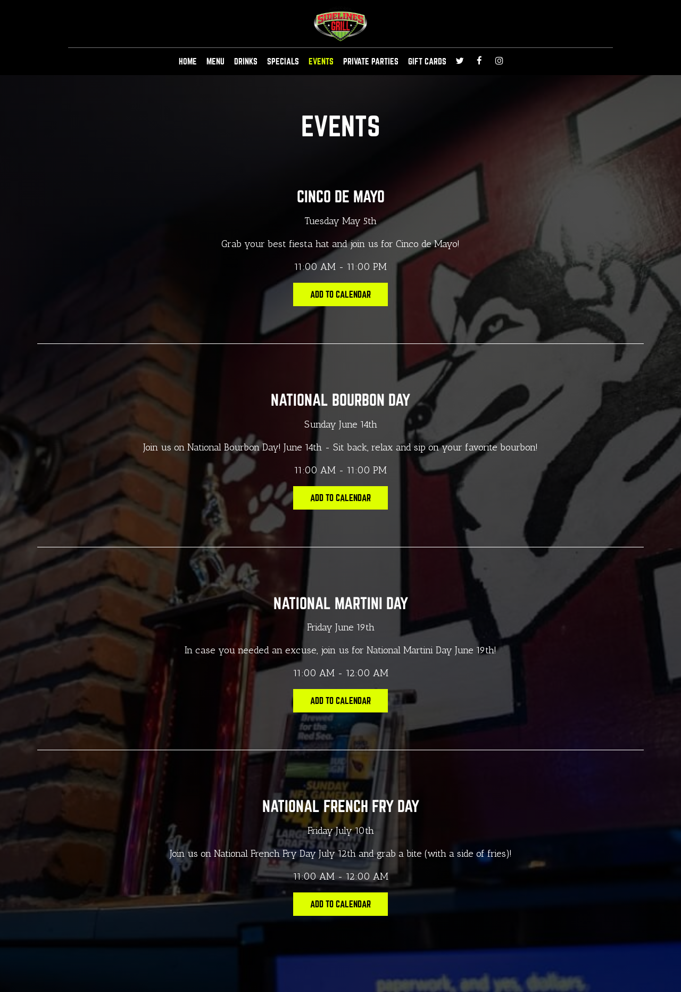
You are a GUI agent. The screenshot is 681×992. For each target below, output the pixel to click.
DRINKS (246, 61)
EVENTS (321, 61)
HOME (188, 61)
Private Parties (370, 61)
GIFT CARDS (427, 61)
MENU (215, 61)
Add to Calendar (340, 294)
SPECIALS (283, 61)
